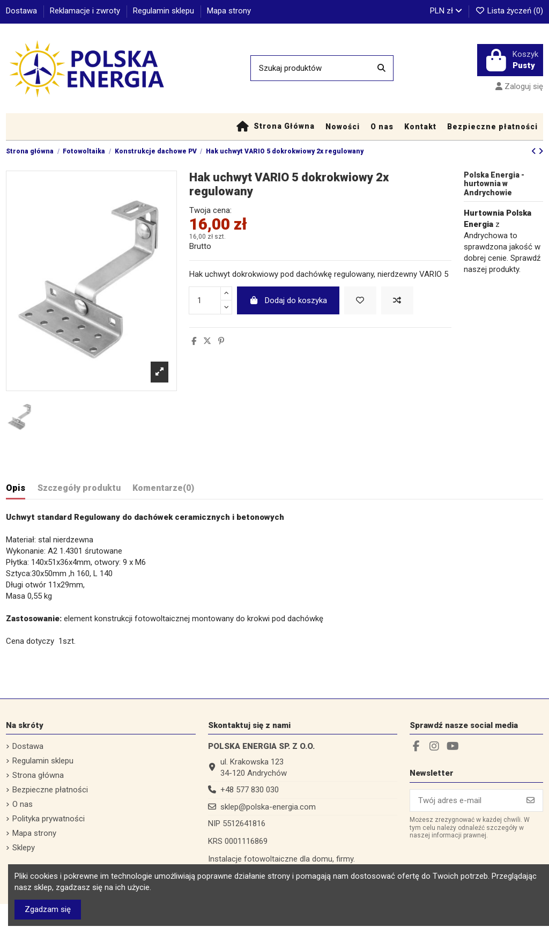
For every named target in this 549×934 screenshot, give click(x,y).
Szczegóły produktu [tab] (79, 488)
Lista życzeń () (509, 11)
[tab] (163, 490)
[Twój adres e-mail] (464, 801)
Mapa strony (229, 11)
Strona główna (38, 775)
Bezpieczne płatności (50, 790)
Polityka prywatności (48, 818)
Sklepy (23, 847)
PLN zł (446, 11)
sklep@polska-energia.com (268, 807)
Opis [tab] (15, 488)
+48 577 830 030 (249, 790)
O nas (22, 804)
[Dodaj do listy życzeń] (360, 300)
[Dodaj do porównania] (397, 300)
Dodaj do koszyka (288, 300)
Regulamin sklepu (164, 11)
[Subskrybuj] (530, 801)
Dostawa (22, 11)
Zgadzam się (48, 909)
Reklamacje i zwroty (86, 11)
